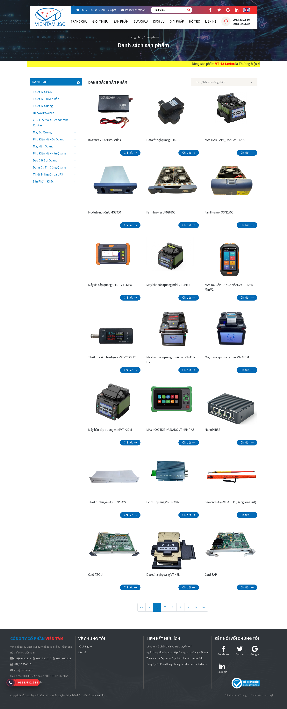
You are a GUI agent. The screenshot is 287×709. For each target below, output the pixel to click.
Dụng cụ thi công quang (49, 167)
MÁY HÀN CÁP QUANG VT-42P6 (225, 140)
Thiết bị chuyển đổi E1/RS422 (107, 502)
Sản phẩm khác (43, 181)
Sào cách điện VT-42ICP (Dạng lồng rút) (230, 502)
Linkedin (222, 668)
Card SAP (211, 574)
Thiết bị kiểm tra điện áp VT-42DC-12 (112, 357)
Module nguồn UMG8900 (104, 212)
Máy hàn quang (43, 146)
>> (203, 607)
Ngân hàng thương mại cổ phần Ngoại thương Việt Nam (178, 652)
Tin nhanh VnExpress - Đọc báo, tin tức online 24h (175, 658)
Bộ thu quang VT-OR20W (162, 502)
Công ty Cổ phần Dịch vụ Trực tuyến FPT (169, 646)
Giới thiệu (100, 21)
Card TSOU (95, 574)
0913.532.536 (241, 19)
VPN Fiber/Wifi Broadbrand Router (50, 122)
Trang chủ (79, 21)
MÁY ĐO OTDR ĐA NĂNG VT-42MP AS (170, 430)
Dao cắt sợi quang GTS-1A (163, 140)
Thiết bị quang (43, 106)
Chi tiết (130, 152)
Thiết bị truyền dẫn (46, 99)
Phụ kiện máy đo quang (48, 139)
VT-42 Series (245, 63)
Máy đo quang (42, 132)
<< (141, 607)
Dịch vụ (159, 21)
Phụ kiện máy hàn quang (49, 153)
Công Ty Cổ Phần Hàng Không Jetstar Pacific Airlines (177, 664)
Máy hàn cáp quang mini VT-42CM (110, 430)
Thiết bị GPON (42, 92)
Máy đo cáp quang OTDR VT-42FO (110, 285)
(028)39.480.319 (22, 664)
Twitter (240, 651)
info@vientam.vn (135, 10)
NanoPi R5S (212, 430)
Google (254, 651)
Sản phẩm (121, 21)
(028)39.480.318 (22, 658)
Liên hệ (210, 21)
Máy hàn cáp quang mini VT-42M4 (168, 285)
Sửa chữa (141, 21)
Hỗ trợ (194, 21)
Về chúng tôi (85, 646)
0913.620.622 (241, 24)
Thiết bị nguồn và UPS (48, 174)
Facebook (223, 651)
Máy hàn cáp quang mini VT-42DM (227, 357)
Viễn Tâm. (100, 695)
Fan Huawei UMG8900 (160, 212)
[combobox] (224, 82)
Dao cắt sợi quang (45, 160)
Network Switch (43, 113)
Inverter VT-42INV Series (104, 140)
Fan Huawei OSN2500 (219, 212)
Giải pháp (177, 21)
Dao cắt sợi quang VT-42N (163, 574)
